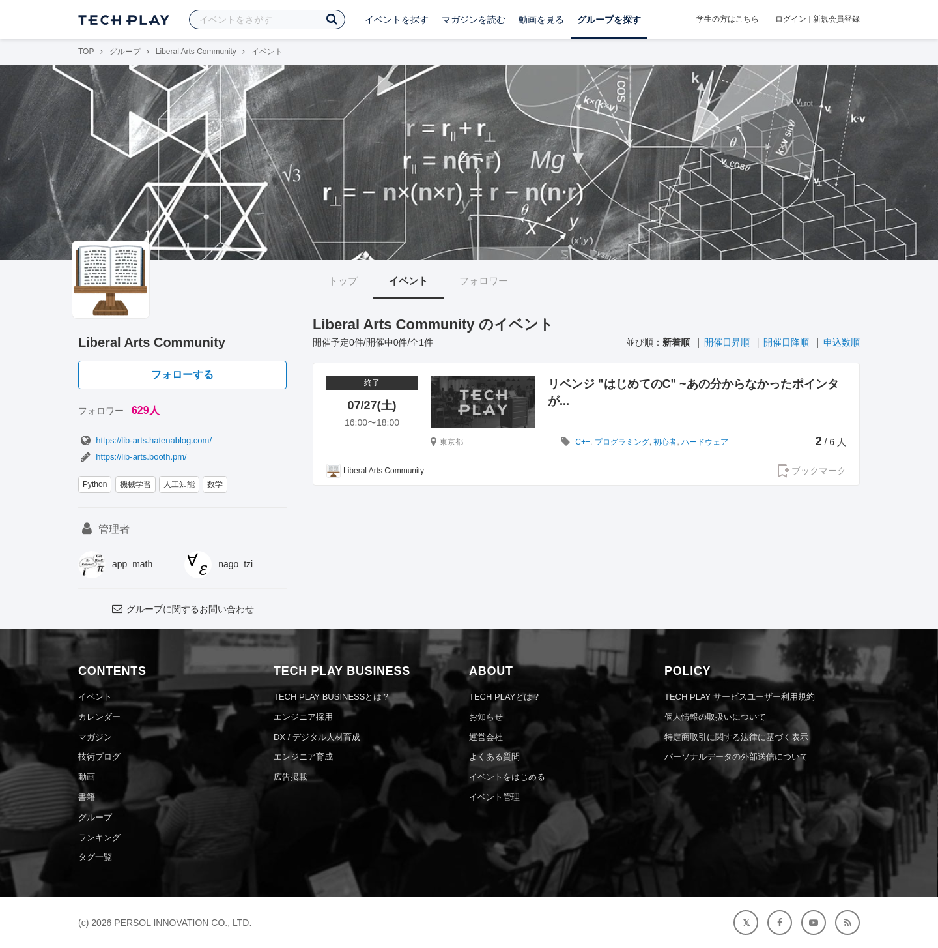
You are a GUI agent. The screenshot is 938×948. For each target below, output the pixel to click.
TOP (86, 51)
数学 (215, 484)
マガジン (95, 737)
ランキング (99, 837)
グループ (125, 51)
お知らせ (486, 717)
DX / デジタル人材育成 (317, 737)
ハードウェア (704, 442)
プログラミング (622, 442)
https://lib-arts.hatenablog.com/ (145, 440)
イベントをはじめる (507, 777)
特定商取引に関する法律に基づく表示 (736, 737)
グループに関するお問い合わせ (182, 609)
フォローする (182, 374)
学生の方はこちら (727, 18)
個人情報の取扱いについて (715, 717)
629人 (146, 410)
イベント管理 (494, 797)
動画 (86, 777)
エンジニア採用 (303, 717)
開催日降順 (786, 342)
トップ (343, 280)
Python (95, 484)
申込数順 (841, 342)
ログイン (790, 18)
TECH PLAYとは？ (505, 697)
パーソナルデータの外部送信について (736, 757)
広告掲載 (290, 777)
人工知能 (179, 484)
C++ (582, 442)
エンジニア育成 (303, 757)
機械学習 (135, 484)
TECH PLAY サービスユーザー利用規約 (739, 697)
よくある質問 (494, 757)
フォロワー (483, 280)
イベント (408, 280)
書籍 (86, 797)
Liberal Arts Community (196, 51)
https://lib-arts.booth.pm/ (132, 457)
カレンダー (99, 717)
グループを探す (609, 19)
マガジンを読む (473, 19)
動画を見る (541, 19)
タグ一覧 (95, 857)
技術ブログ (99, 757)
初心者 (665, 442)
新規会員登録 (836, 18)
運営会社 (486, 737)
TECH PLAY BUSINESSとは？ (332, 697)
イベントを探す (397, 19)
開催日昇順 (727, 342)
